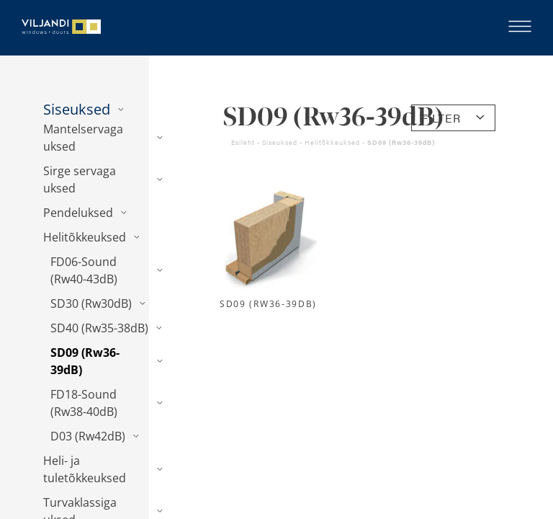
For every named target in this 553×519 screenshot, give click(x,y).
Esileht (243, 142)
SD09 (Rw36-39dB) (85, 361)
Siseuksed (76, 109)
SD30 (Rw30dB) (91, 303)
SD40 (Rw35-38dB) (99, 328)
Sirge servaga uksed (79, 179)
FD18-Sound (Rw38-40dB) (83, 403)
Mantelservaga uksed (83, 137)
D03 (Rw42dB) (87, 436)
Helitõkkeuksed (84, 237)
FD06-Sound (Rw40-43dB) (83, 270)
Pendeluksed (78, 213)
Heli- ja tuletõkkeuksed (84, 469)
